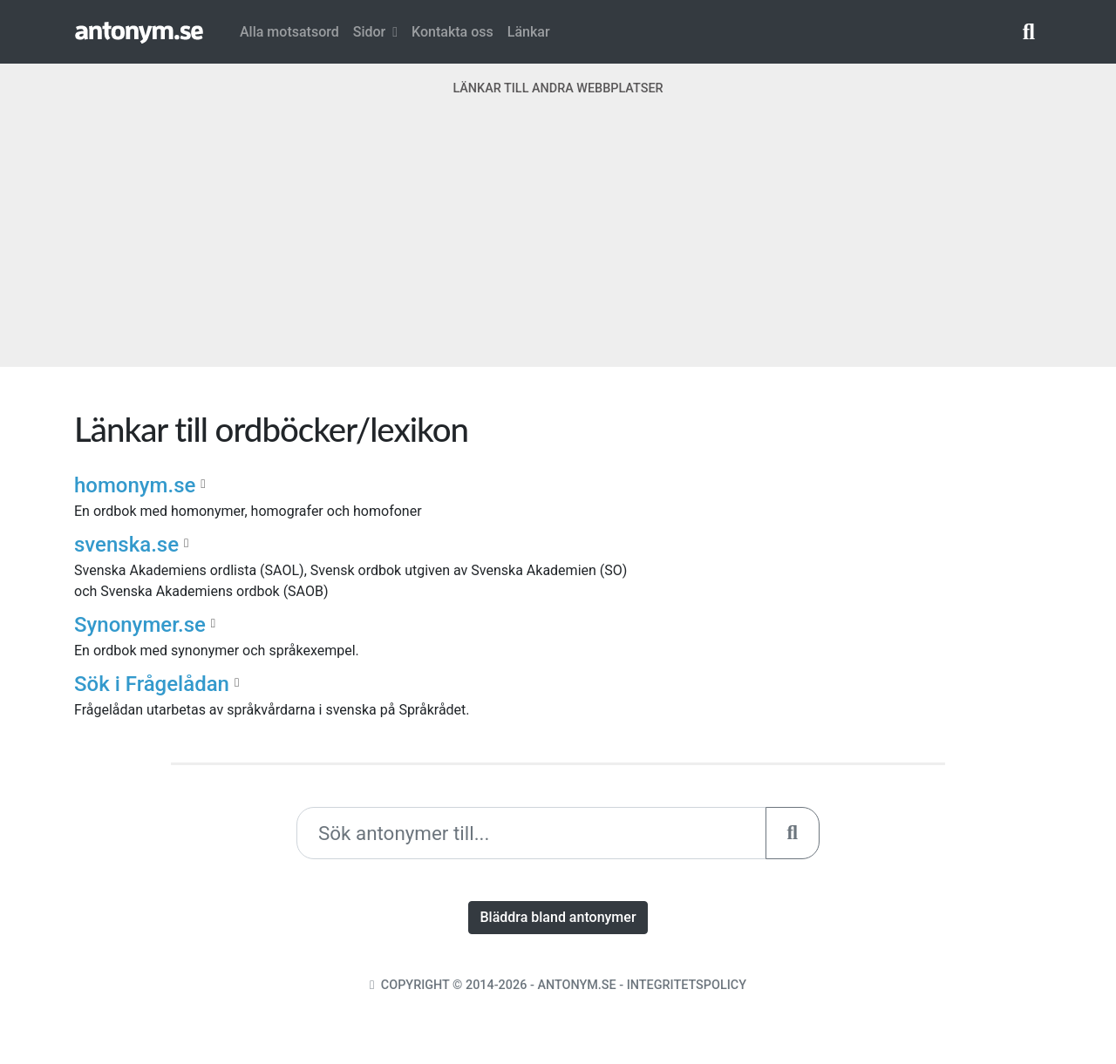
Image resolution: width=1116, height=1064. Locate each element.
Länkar (528, 32)
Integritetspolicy (686, 985)
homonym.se (134, 485)
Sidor (375, 32)
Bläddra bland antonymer (558, 917)
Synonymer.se (140, 625)
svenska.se (126, 544)
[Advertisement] (558, 245)
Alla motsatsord (289, 32)
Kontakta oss (452, 32)
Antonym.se (576, 985)
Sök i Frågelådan (151, 684)
